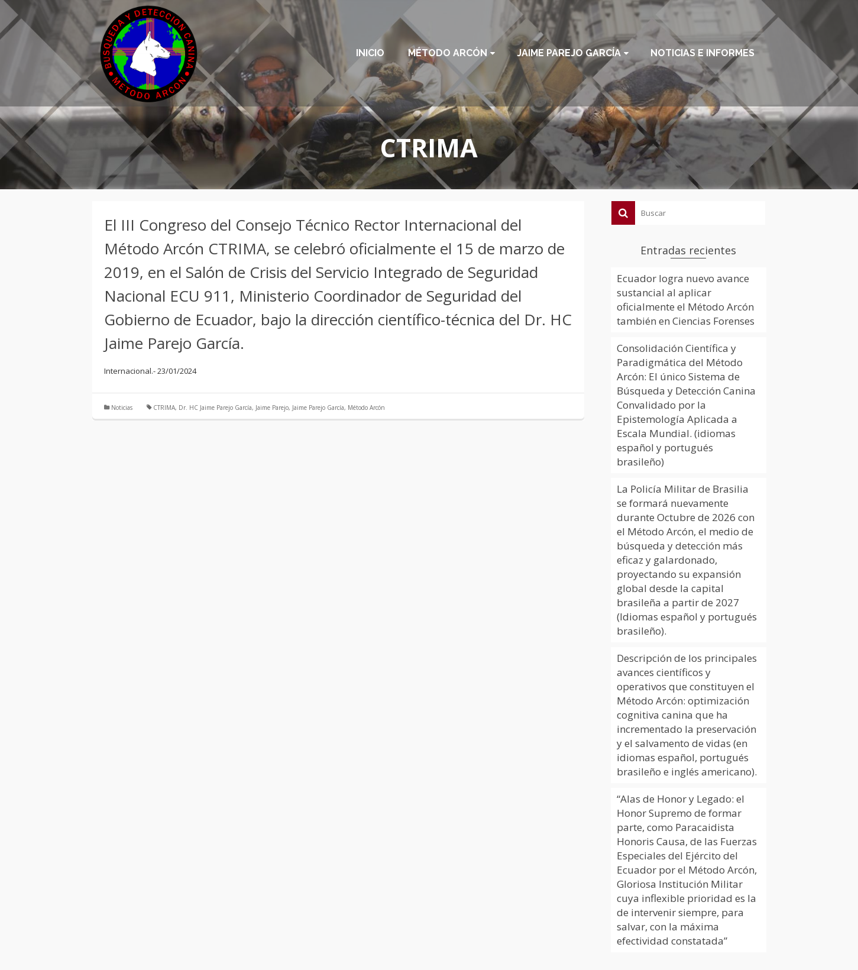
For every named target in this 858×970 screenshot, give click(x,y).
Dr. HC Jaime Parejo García (215, 407)
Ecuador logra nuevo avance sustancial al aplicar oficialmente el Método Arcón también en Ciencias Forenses (686, 299)
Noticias (121, 407)
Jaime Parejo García (318, 407)
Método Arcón (366, 407)
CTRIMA (164, 407)
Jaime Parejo (272, 407)
